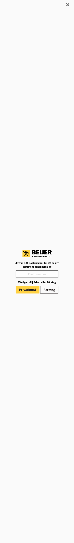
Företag (49, 290)
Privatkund (27, 290)
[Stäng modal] (68, 5)
